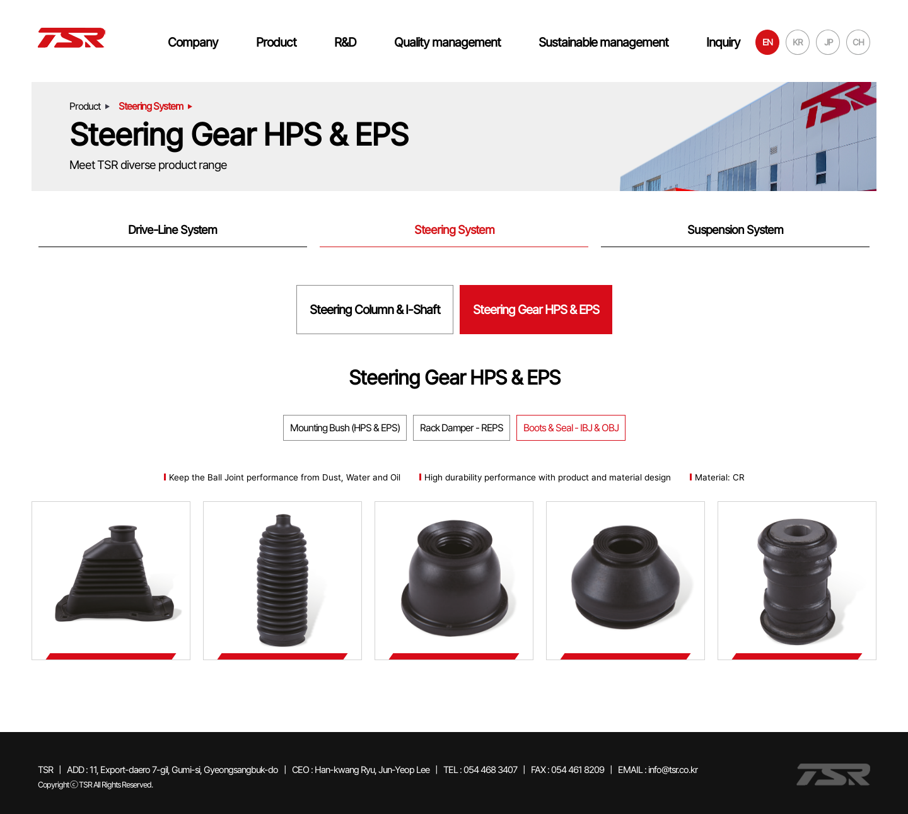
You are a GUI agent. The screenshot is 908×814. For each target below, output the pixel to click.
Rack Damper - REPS (461, 428)
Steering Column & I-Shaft (375, 309)
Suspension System (735, 229)
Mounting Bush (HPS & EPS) (345, 428)
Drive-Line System (172, 229)
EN (767, 42)
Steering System (454, 229)
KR (798, 42)
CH (858, 42)
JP (828, 42)
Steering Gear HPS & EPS (536, 309)
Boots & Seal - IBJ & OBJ (571, 428)
